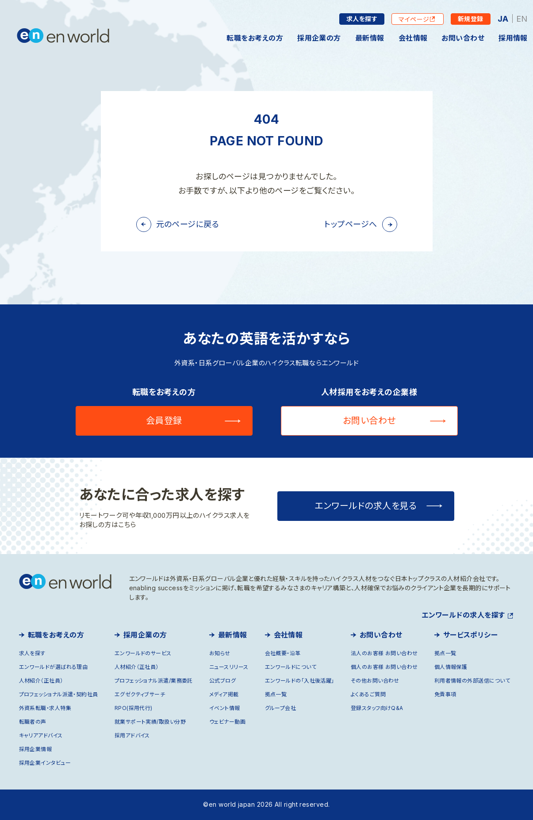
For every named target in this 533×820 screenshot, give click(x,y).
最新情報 (369, 38)
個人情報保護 (451, 667)
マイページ (414, 19)
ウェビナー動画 (227, 721)
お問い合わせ (462, 38)
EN (522, 18)
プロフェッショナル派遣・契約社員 (58, 694)
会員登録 (164, 420)
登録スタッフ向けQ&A (377, 708)
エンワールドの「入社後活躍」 (299, 680)
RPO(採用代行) (134, 708)
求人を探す (361, 19)
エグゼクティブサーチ (140, 694)
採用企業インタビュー (45, 762)
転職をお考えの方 (254, 38)
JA (503, 18)
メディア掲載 (224, 694)
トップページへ (350, 224)
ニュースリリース (229, 667)
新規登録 (470, 19)
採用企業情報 (35, 749)
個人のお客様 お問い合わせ (384, 667)
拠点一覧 (276, 694)
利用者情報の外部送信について (472, 680)
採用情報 (513, 38)
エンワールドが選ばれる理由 (53, 667)
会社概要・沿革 (283, 653)
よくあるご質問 (368, 694)
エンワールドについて (291, 667)
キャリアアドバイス (41, 735)
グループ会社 (280, 708)
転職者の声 (32, 721)
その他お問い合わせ (375, 680)
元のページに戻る (187, 224)
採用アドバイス (132, 735)
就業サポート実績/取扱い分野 (150, 721)
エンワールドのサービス (143, 653)
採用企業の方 (319, 38)
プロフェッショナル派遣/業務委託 (154, 680)
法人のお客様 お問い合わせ (384, 653)
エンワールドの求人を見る (365, 506)
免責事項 (445, 694)
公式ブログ (222, 680)
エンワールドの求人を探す (463, 615)
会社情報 (413, 38)
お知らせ (219, 653)
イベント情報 (224, 708)
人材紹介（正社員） (41, 680)
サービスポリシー (470, 634)
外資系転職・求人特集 (45, 708)
